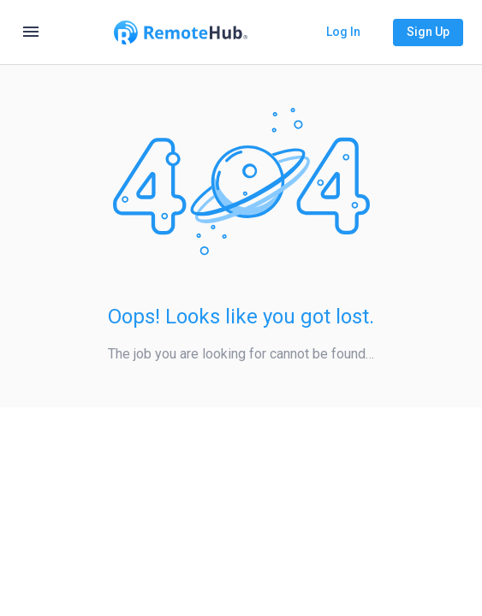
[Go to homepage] (180, 32)
